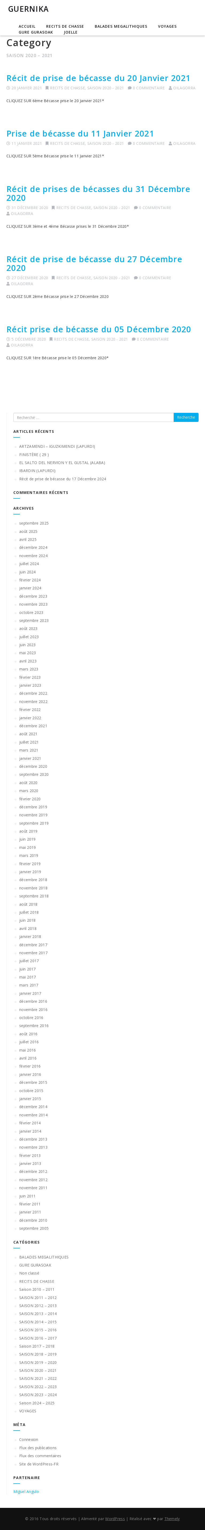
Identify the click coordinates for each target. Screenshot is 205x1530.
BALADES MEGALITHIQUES (121, 26)
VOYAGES (167, 26)
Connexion (28, 1439)
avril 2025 (28, 539)
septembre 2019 (34, 823)
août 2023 (28, 628)
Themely (172, 1518)
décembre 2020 (33, 766)
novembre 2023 (33, 604)
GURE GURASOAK (36, 32)
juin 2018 (27, 920)
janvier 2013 (30, 1163)
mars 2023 (28, 669)
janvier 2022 (30, 717)
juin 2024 (27, 571)
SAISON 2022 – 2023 (38, 1386)
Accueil (27, 26)
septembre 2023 (34, 620)
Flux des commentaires (40, 1455)
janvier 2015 (30, 1098)
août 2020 (28, 782)
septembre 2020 (34, 774)
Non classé (29, 1273)
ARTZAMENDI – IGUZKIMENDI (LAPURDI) (57, 446)
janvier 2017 (30, 993)
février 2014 (30, 1122)
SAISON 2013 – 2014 (38, 1313)
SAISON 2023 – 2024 (38, 1394)
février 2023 (30, 677)
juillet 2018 (29, 912)
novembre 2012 (33, 1179)
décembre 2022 (33, 693)
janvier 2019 (30, 871)
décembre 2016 (33, 1001)
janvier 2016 (30, 1074)
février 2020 (30, 798)
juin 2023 (27, 644)
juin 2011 (27, 1196)
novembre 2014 (33, 1114)
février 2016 (30, 1066)
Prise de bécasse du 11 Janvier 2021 (80, 133)
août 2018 (28, 904)
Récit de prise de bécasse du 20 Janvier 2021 (98, 78)
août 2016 (28, 1033)
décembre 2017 (33, 944)
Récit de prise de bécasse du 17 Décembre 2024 (62, 478)
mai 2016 (27, 1050)
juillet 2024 (29, 563)
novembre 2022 (33, 701)
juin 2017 (27, 969)
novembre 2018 (33, 887)
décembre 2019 (33, 806)
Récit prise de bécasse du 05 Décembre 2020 (98, 329)
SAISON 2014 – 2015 (38, 1321)
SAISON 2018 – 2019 (38, 1354)
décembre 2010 (33, 1220)
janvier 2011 (30, 1212)
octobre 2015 (31, 1090)
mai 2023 (27, 652)
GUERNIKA (28, 9)
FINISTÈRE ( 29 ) (34, 454)
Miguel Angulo (26, 1491)
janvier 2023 (30, 685)
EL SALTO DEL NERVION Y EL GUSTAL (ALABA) (62, 462)
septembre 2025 (34, 523)
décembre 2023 (33, 596)
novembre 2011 (33, 1187)
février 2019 (30, 863)
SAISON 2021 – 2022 (38, 1378)
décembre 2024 (33, 547)
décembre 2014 (33, 1106)
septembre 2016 (34, 1025)
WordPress (115, 1518)
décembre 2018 (33, 879)
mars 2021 (28, 750)
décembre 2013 (33, 1139)
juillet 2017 (29, 960)
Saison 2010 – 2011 (36, 1289)
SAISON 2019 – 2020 (38, 1362)
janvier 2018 (30, 936)
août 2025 (28, 531)
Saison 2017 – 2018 (36, 1346)
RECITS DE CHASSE (65, 26)
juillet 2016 (29, 1041)
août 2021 (28, 733)
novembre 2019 (33, 814)
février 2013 (30, 1155)
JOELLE (71, 32)
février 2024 (30, 579)
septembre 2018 (34, 895)
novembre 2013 (33, 1147)
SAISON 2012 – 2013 (38, 1305)
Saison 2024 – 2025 (36, 1402)
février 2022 (30, 709)
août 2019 (28, 831)
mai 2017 (27, 977)
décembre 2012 (33, 1171)
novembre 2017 (33, 952)
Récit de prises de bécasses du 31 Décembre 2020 (98, 193)
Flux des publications (38, 1447)
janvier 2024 (30, 587)
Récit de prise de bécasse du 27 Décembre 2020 (94, 263)
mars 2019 (28, 855)
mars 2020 (28, 790)
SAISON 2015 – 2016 (38, 1329)
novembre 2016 (33, 1009)
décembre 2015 (33, 1082)
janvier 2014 (30, 1131)
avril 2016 (28, 1058)
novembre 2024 (33, 555)
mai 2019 (27, 847)
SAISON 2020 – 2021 (38, 1370)
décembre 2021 (33, 725)
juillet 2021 (29, 742)
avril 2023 (28, 661)
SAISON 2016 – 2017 (38, 1338)
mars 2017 (28, 985)
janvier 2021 (30, 758)
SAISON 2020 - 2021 (105, 87)
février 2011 (30, 1204)
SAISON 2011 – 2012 (38, 1297)
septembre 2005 (34, 1228)
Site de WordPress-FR (38, 1464)
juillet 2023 (29, 636)
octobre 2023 (31, 612)
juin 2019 (27, 839)
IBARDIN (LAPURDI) (37, 470)
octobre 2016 (31, 1017)
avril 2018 (28, 928)
